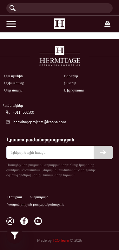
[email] (59, 152)
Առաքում (14, 196)
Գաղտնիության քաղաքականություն (35, 204)
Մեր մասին (13, 90)
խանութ (70, 82)
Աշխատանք (14, 82)
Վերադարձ (39, 196)
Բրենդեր (71, 75)
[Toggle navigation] (11, 24)
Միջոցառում (74, 90)
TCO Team (61, 240)
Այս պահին (13, 75)
